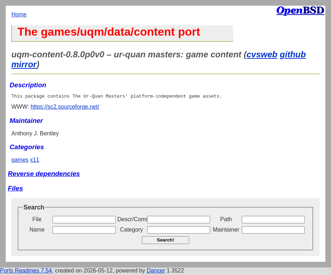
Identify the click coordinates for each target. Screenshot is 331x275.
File (37, 220)
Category (131, 231)
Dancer (156, 272)
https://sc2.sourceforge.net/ (65, 108)
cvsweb (261, 54)
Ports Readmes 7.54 (26, 272)
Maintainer (226, 231)
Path (226, 220)
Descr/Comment (131, 220)
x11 (34, 161)
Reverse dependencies (44, 174)
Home (19, 14)
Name (37, 231)
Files (15, 189)
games (19, 161)
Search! (165, 241)
